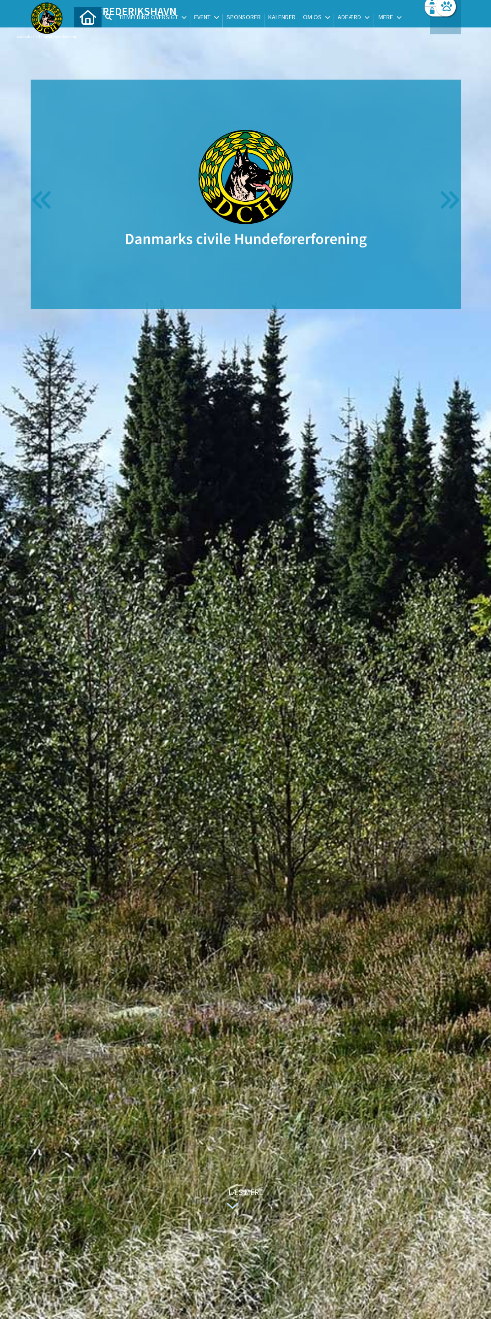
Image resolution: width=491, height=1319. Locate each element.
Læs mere (243, 1200)
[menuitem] (88, 31)
